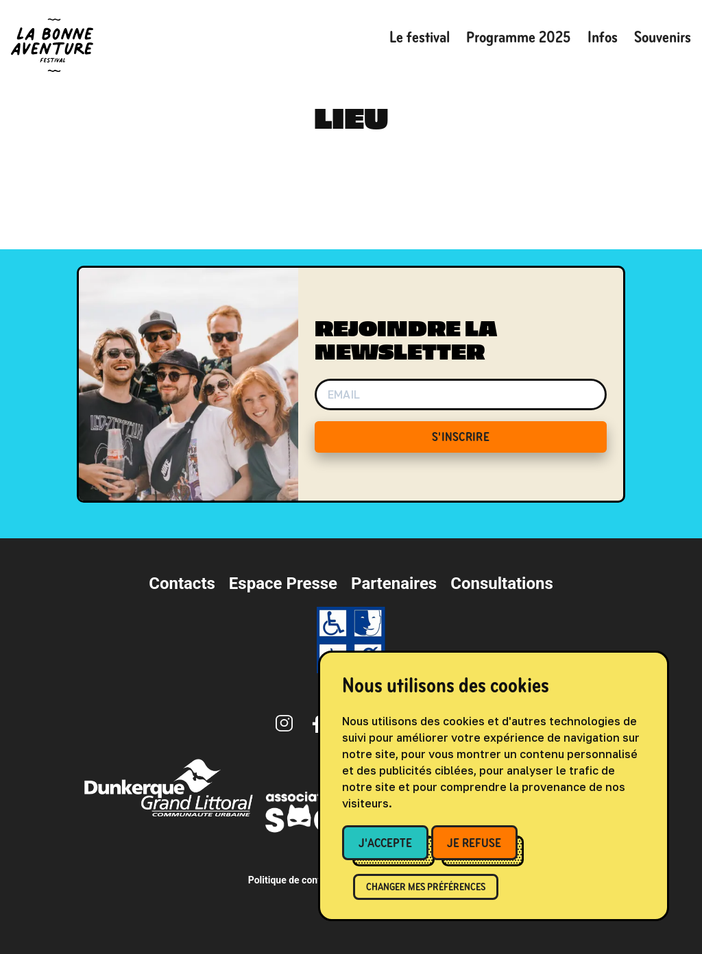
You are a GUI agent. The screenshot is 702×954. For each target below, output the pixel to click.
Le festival (419, 37)
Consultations (501, 583)
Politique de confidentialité (306, 880)
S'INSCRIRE (460, 436)
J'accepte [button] (385, 843)
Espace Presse (283, 583)
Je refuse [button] (474, 843)
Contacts (182, 583)
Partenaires (394, 583)
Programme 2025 (518, 37)
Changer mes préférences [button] (425, 886)
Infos (603, 37)
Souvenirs (662, 37)
